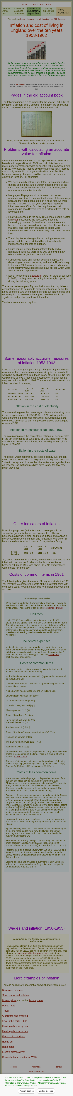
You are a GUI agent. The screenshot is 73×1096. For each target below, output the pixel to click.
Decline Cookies (46, 1091)
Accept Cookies (27, 1091)
